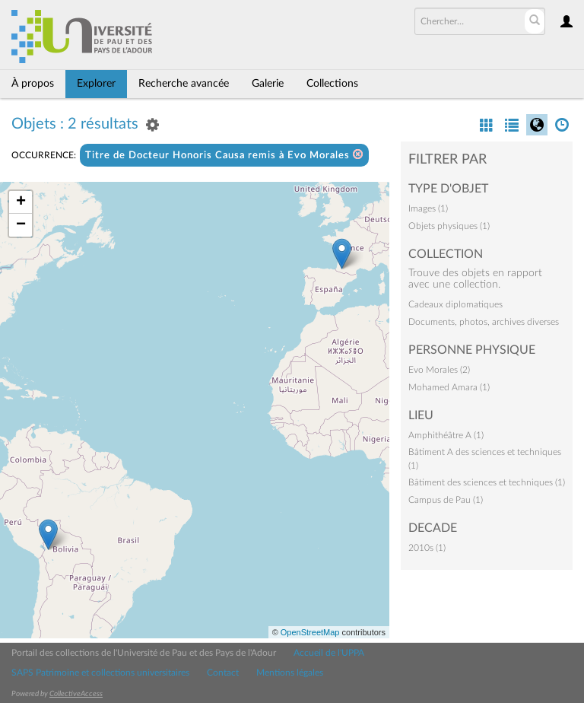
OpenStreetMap (310, 632)
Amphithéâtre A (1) (446, 435)
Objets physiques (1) (449, 226)
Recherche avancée (183, 83)
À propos (32, 83)
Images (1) (428, 208)
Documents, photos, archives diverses (483, 321)
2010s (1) (427, 547)
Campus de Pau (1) (445, 499)
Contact (223, 672)
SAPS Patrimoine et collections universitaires (100, 672)
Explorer (96, 83)
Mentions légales (289, 672)
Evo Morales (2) (439, 369)
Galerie (268, 83)
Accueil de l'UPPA (329, 652)
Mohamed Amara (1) (449, 387)
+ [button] (21, 202)
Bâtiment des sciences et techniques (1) (486, 482)
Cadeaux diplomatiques (455, 304)
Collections (332, 83)
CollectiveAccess (76, 694)
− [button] (21, 225)
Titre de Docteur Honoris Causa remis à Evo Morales (224, 155)
